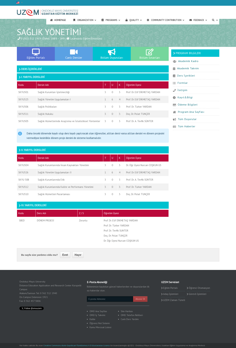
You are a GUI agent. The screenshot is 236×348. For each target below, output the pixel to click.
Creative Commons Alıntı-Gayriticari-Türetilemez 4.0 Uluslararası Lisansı (76, 345)
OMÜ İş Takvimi (97, 315)
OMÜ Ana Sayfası (98, 311)
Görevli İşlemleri (197, 294)
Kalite (92, 319)
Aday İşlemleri (170, 294)
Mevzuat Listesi (103, 327)
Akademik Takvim (188, 68)
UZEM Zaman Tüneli (174, 300)
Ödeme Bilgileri (188, 104)
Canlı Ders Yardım (130, 319)
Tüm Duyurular (187, 119)
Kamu (92, 327)
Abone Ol (140, 298)
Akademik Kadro (188, 61)
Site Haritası (127, 311)
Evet (65, 254)
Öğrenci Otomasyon (199, 287)
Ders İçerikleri (186, 75)
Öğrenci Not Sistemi (100, 323)
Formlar (182, 82)
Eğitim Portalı (170, 287)
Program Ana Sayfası (191, 111)
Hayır (78, 254)
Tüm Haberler (186, 126)
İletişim (182, 90)
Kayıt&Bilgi (185, 97)
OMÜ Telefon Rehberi (132, 315)
